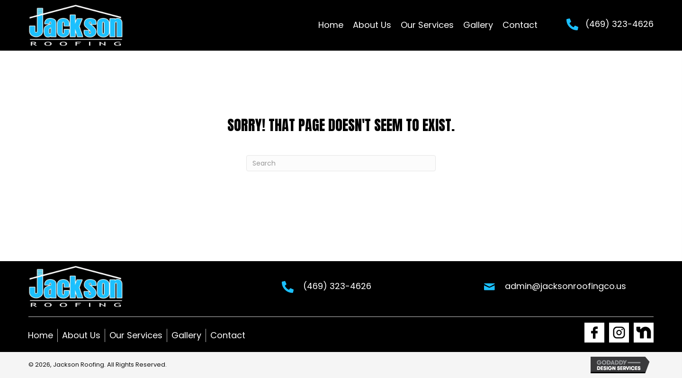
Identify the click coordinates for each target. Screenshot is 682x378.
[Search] (341, 163)
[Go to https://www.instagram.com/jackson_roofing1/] (619, 333)
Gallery (186, 335)
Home (40, 335)
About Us (81, 335)
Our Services (135, 335)
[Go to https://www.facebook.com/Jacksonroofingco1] (594, 333)
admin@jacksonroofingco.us (565, 286)
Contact (227, 335)
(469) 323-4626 (619, 24)
